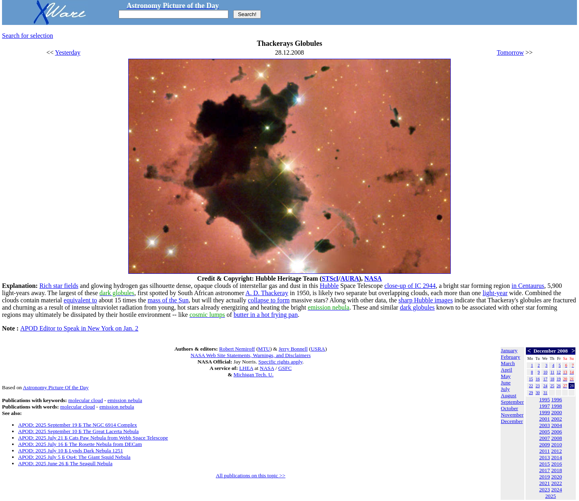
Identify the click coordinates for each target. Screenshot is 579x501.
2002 (556, 419)
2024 (556, 490)
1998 (556, 406)
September (512, 402)
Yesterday (67, 52)
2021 (544, 483)
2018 (556, 470)
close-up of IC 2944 (410, 285)
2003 (544, 425)
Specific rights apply (280, 362)
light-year (494, 293)
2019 (544, 477)
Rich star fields (58, 285)
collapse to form (269, 300)
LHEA (246, 368)
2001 (544, 419)
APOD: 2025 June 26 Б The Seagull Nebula (65, 463)
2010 (556, 444)
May (506, 376)
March (508, 363)
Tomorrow (510, 52)
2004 (556, 425)
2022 (556, 483)
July (505, 389)
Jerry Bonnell (293, 349)
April (506, 370)
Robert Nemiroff (237, 349)
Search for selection (27, 35)
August (509, 395)
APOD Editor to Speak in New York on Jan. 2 (79, 328)
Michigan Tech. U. (254, 375)
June (506, 383)
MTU (264, 349)
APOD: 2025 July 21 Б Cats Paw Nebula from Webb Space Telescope (93, 438)
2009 (544, 444)
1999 (544, 412)
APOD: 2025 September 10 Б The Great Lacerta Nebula (78, 431)
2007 (544, 438)
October (509, 408)
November (512, 415)
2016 (556, 464)
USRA (318, 349)
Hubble (329, 285)
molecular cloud (85, 400)
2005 (544, 432)
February (510, 357)
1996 (556, 399)
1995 (544, 399)
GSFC (285, 368)
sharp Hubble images (425, 300)
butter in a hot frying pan (266, 314)
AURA (350, 278)
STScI (330, 278)
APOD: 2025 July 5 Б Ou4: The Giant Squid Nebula (74, 457)
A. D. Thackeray (266, 293)
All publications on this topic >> (250, 475)
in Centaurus (527, 285)
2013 (544, 457)
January (509, 350)
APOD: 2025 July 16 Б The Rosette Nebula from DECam (80, 444)
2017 (544, 470)
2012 (556, 451)
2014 (556, 457)
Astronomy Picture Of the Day (56, 387)
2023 (544, 490)
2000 (556, 412)
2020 (556, 477)
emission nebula (124, 400)
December (512, 421)
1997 (544, 406)
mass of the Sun (168, 300)
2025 (550, 496)
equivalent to (80, 300)
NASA (373, 278)
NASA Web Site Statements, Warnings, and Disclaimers (251, 355)
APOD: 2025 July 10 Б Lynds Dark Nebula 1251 (70, 451)
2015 (544, 464)
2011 (544, 451)
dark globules (417, 307)
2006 (556, 432)
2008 (556, 438)
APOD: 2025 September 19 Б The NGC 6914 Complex (77, 425)
